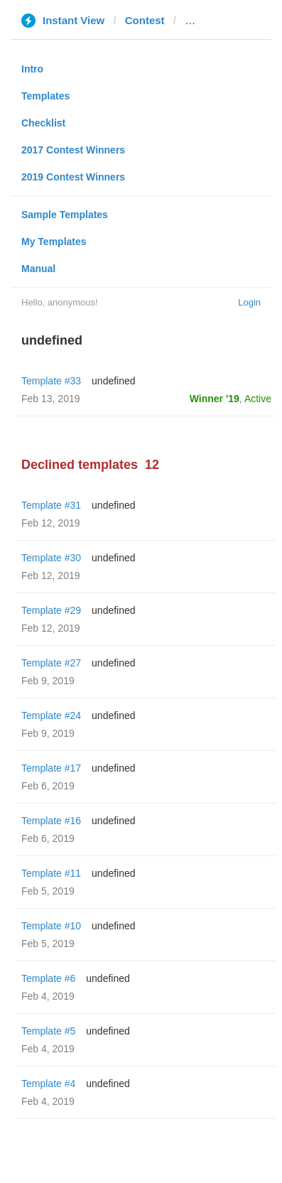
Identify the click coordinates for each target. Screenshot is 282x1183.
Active (257, 398)
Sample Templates (64, 214)
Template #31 (51, 505)
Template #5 (48, 1031)
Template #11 (51, 873)
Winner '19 (214, 398)
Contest (145, 20)
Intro (32, 69)
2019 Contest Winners (73, 177)
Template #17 (51, 768)
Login (249, 302)
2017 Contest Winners (73, 150)
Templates (45, 96)
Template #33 (51, 381)
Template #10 (51, 925)
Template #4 (48, 1083)
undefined (114, 381)
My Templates (54, 241)
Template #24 (51, 715)
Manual (38, 268)
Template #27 (51, 663)
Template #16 (51, 820)
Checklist (43, 123)
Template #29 (51, 610)
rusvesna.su (216, 20)
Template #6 (48, 978)
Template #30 (51, 557)
